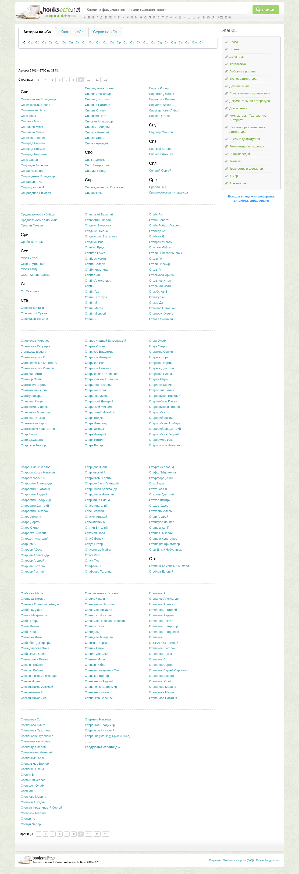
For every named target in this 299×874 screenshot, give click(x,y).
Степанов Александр (164, 598)
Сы (173, 42)
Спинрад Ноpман (33, 143)
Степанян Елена (32, 769)
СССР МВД (29, 269)
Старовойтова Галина (164, 406)
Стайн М (91, 302)
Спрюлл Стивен (160, 116)
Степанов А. (157, 593)
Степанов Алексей (162, 604)
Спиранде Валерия (34, 165)
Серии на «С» (105, 32)
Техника (235, 161)
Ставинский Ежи (32, 307)
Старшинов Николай (99, 494)
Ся (201, 42)
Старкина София (161, 351)
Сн (98, 42)
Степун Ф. (28, 818)
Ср (119, 42)
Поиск (268, 10)
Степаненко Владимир (101, 686)
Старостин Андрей (34, 494)
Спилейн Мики (31, 121)
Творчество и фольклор (246, 168)
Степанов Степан (161, 675)
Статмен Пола (95, 533)
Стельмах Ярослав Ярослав (105, 621)
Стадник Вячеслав (98, 225)
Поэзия (234, 49)
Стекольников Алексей (37, 686)
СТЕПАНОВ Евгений (163, 643)
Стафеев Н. (93, 566)
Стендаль (92, 632)
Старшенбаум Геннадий (102, 483)
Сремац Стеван (32, 225)
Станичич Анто (31, 374)
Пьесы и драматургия (244, 139)
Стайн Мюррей (95, 313)
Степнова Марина (33, 796)
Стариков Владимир (99, 351)
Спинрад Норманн (34, 154)
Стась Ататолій (95, 511)
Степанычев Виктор (35, 763)
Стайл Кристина (96, 269)
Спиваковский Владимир (38, 99)
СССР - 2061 (30, 258)
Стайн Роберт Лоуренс (165, 225)
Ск (78, 42)
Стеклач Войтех (32, 670)
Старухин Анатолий (34, 538)
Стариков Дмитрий (98, 357)
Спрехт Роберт (159, 88)
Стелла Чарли (95, 598)
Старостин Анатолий (35, 489)
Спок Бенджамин (97, 165)
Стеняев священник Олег (103, 670)
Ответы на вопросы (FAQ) (238, 860)
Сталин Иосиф (159, 264)
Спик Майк (28, 116)
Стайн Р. (91, 319)
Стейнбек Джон (32, 637)
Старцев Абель (31, 549)
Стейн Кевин (30, 626)
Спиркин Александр (99, 121)
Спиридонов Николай (36, 193)
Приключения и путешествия (249, 93)
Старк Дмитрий (96, 434)
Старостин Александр (36, 483)
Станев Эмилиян (161, 319)
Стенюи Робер (95, 664)
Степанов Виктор (161, 621)
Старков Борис (159, 357)
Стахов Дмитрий (160, 500)
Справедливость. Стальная (104, 187)
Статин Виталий (96, 527)
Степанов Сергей (161, 664)
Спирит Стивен (96, 110)
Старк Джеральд (96, 423)
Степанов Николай (162, 648)
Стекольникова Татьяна (101, 593)
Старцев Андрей (32, 560)
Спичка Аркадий (96, 143)
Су (139, 42)
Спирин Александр (98, 94)
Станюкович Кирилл (35, 423)
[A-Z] (220, 17)
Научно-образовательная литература (247, 129)
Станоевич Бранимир (36, 412)
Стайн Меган (94, 308)
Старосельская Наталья (38, 472)
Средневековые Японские (39, 220)
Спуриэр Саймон (161, 132)
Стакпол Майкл (160, 247)
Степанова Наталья (163, 698)
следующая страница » (102, 747)
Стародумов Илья (161, 439)
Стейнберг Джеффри (36, 643)
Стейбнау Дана (31, 610)
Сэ (187, 42)
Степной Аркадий (33, 802)
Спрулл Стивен (160, 105)
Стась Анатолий (96, 505)
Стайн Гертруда (96, 297)
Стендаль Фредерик (99, 637)
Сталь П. (155, 269)
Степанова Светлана (35, 730)
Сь (180, 42)
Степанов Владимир (163, 626)
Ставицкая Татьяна (34, 318)
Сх (153, 42)
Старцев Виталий (33, 566)
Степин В (27, 774)
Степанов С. (158, 659)
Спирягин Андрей (97, 127)
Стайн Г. (91, 286)
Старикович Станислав (101, 374)
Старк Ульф (157, 340)
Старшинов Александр (101, 489)
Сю (194, 42)
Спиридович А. (31, 181)
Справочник (93, 192)
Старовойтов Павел (163, 401)
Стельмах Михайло (98, 610)
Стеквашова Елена (34, 659)
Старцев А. (28, 544)
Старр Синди (30, 527)
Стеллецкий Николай (100, 604)
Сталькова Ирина (161, 275)
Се (64, 42)
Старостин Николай (35, 511)
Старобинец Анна (161, 390)
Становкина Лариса (35, 406)
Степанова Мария (161, 692)
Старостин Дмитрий (35, 505)
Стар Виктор (29, 434)
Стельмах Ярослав (98, 615)
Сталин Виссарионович (165, 253)
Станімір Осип (31, 379)
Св (44, 42)
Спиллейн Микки (32, 132)
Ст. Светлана (30, 291)
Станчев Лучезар (33, 417)
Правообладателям (267, 860)
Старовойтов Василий (164, 396)
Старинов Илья (96, 390)
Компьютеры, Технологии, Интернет (247, 118)
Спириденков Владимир (38, 176)
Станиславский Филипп (37, 368)
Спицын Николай (97, 132)
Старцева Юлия (96, 467)
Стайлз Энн (93, 275)
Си (71, 42)
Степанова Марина (162, 686)
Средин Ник (157, 187)
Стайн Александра (98, 280)
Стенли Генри (94, 648)
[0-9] (228, 17)
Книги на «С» (72, 32)
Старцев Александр (35, 555)
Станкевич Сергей (33, 385)
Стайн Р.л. (156, 214)
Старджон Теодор (33, 445)
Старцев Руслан (32, 571)
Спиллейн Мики (32, 127)
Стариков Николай (98, 368)
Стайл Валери (95, 264)
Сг (51, 42)
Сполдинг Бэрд (95, 170)
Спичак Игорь (94, 138)
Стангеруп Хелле (161, 313)
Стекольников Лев (33, 698)
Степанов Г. (157, 637)
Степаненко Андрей (99, 681)
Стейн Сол (28, 632)
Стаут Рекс (92, 555)
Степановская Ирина (35, 741)
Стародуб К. (157, 412)
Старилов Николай (98, 385)
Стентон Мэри (95, 659)
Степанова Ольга (33, 725)
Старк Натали (94, 439)
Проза (233, 42)
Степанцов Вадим (33, 747)
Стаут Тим (92, 560)
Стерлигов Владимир (100, 725)
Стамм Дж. (156, 302)
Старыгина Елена (97, 500)
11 (97, 79)
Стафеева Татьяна (98, 571)
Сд (57, 42)
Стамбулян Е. (158, 297)
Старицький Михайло (100, 412)
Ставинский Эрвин (34, 313)
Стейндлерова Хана (35, 648)
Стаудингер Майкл (98, 549)
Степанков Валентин (99, 698)
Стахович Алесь (160, 511)
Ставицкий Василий (99, 214)
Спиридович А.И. (33, 187)
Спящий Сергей (160, 170)
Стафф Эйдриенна (162, 472)
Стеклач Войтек (32, 664)
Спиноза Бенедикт (34, 138)
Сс (126, 42)
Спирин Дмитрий (97, 99)
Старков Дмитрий (161, 368)
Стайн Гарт (93, 291)
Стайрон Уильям (160, 242)
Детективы (236, 56)
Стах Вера (156, 483)
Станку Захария (32, 396)
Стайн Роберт (158, 220)
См (91, 42)
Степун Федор (31, 824)
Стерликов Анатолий (99, 730)
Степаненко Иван (97, 692)
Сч (166, 42)
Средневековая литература (168, 192)
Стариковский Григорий (101, 379)
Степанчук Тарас (33, 758)
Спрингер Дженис (161, 94)
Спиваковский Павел (35, 105)
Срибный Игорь (32, 242)
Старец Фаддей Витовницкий (105, 340)
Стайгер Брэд (94, 247)
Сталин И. (156, 258)
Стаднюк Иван (95, 242)
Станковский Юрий (34, 390)
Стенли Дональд (97, 654)
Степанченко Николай (36, 752)
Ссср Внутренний (33, 263)
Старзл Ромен (95, 346)
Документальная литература (249, 101)
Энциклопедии (239, 154)
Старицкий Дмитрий (99, 401)
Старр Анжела (31, 516)
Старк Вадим (94, 417)
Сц (160, 42)
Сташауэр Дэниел (161, 522)
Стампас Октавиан (162, 308)
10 (88, 79)
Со (105, 42)
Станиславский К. (33, 357)
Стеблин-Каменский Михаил (169, 566)
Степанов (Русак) (161, 654)
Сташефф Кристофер (164, 544)
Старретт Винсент (33, 533)
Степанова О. (30, 719)
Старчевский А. (96, 472)
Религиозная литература (246, 146)
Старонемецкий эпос (35, 467)
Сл (84, 42)
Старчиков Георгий (98, 478)
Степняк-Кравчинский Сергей (41, 807)
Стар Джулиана (32, 439)
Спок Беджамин (96, 159)
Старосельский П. (33, 478)
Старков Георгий (160, 363)
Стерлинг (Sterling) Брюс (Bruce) (107, 736)
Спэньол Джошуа (161, 154)
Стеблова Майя (32, 593)
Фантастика (237, 64)
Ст (132, 42)
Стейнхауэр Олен (33, 654)
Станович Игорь (32, 401)
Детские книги (239, 86)
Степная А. (28, 791)
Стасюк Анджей (96, 516)
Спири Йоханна (32, 170)
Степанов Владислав (164, 632)
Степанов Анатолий (163, 610)
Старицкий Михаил (98, 406)
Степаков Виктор (97, 675)
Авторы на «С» (37, 32)
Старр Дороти (30, 522)
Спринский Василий (163, 99)
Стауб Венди (94, 538)
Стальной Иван (160, 286)
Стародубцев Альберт (164, 423)
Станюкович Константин (38, 428)
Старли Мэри (158, 379)
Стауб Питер (94, 544)
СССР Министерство (35, 274)
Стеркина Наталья (98, 719)
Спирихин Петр (96, 116)
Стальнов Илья (160, 280)
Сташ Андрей (158, 516)
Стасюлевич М (95, 522)
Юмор (233, 176)
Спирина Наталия (97, 105)
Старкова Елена (160, 374)
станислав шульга (33, 351)
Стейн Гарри (30, 621)
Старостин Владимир (36, 500)
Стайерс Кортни (96, 258)
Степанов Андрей (161, 615)
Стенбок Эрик (94, 626)
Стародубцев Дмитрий (165, 428)
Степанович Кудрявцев (37, 736)
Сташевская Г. (159, 527)
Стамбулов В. (158, 291)
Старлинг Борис (160, 385)
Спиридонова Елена (99, 88)
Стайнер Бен (158, 231)
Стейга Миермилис (34, 615)
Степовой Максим (33, 813)
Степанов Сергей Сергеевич (169, 670)
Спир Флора (29, 159)
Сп (112, 42)
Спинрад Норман (33, 148)
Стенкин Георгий (96, 643)
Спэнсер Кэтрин (160, 148)
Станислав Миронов (35, 340)
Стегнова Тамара (33, 598)
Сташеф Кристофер (163, 538)
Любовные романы (242, 71)
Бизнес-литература (242, 78)
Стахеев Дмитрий (161, 494)
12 (105, 79)
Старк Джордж (95, 428)
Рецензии (215, 860)
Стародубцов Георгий (164, 434)
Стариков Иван (95, 363)
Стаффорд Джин (161, 478)
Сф (146, 42)
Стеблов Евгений (161, 571)
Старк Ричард (94, 445)
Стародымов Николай (164, 445)
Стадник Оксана (96, 231)
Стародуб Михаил (161, 417)
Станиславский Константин (40, 363)
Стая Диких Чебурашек (165, 549)
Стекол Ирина (31, 681)
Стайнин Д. (157, 236)
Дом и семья (238, 108)
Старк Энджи (158, 346)
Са (30, 42)
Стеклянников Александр (39, 675)
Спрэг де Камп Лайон (164, 110)
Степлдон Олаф (32, 785)
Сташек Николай (161, 533)
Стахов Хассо (158, 505)
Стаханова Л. (158, 489)
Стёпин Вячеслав (33, 780)
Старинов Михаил (97, 396)
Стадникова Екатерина (101, 236)
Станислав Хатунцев (35, 346)
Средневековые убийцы (38, 214)
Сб (37, 42)
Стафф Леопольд (161, 467)
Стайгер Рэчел (95, 253)
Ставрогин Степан (98, 220)
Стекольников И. (32, 692)
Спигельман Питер (34, 110)
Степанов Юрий (160, 681)
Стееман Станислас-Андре (40, 604)
